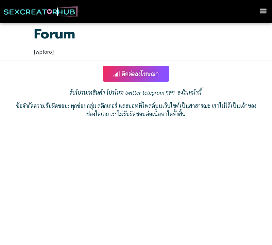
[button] (263, 10)
